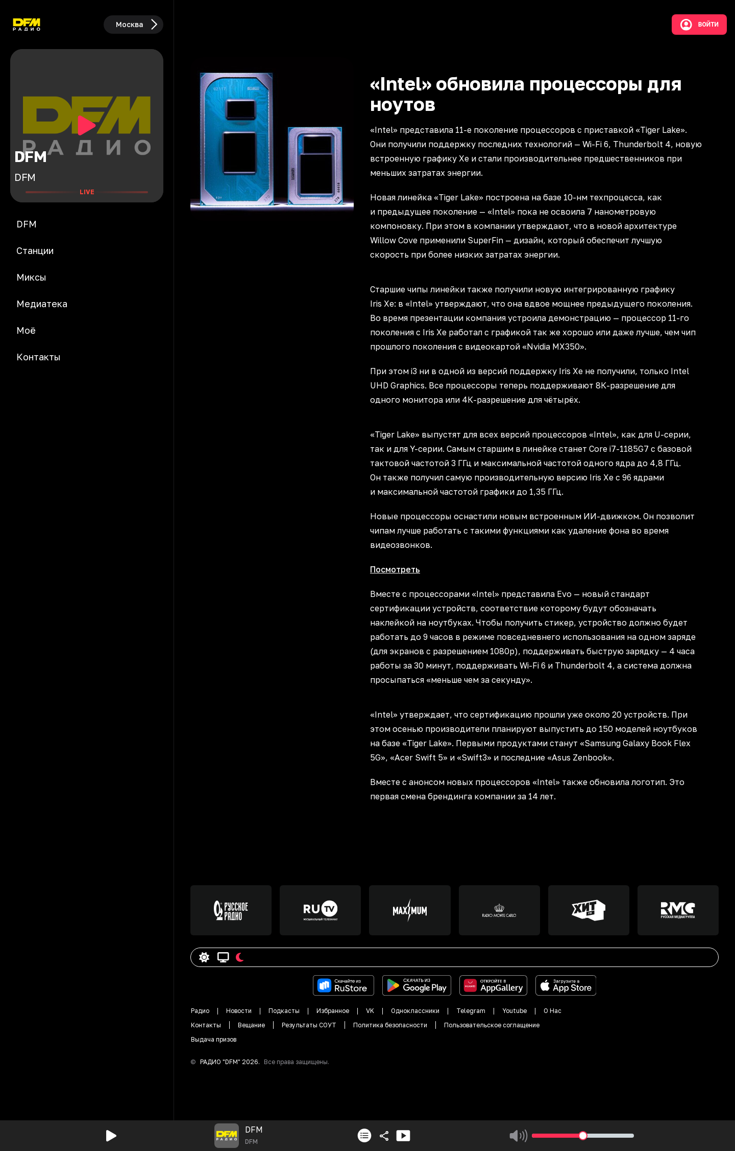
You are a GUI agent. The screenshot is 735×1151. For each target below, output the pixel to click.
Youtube (514, 1011)
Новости (239, 1011)
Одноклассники (415, 1011)
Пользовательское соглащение (492, 1025)
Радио (200, 1011)
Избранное (332, 1011)
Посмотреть (395, 569)
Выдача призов (213, 1039)
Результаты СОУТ (309, 1025)
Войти (699, 24)
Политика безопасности (390, 1025)
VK (370, 1011)
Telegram (470, 1011)
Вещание (251, 1025)
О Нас (552, 1011)
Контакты (206, 1025)
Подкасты (284, 1011)
